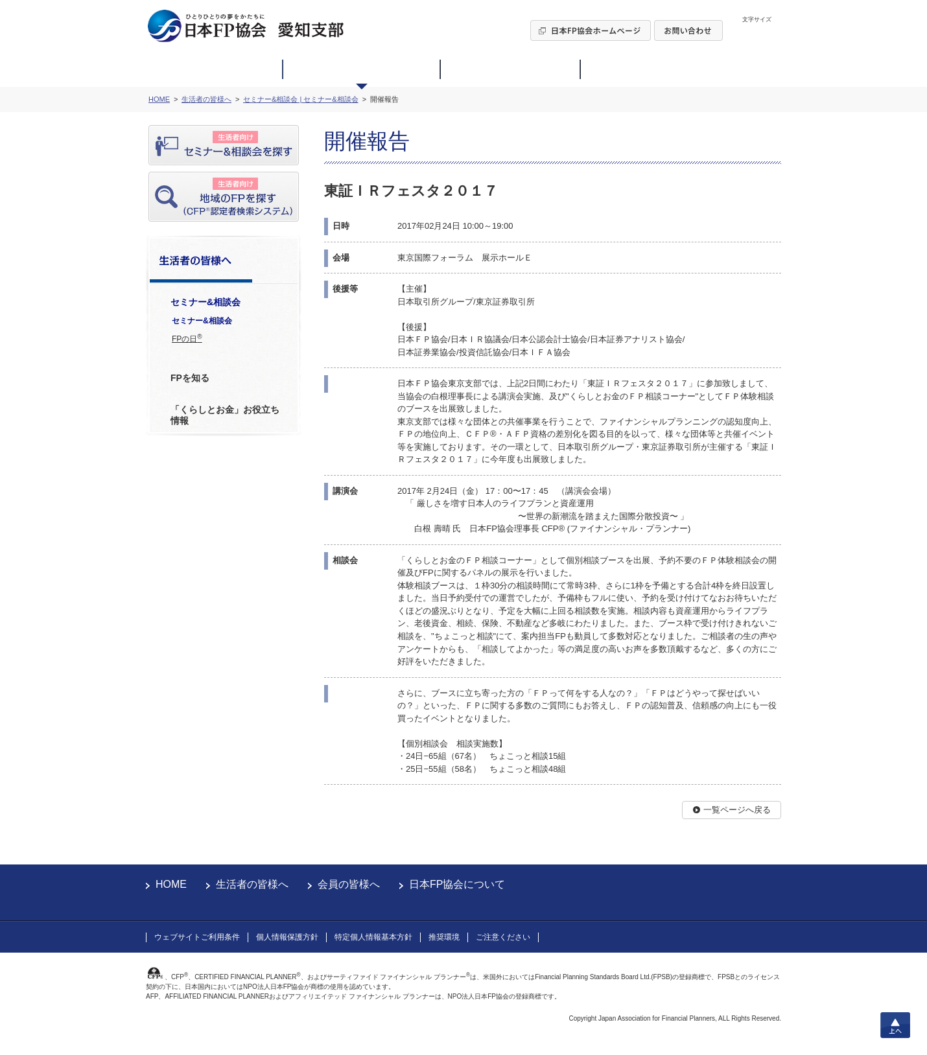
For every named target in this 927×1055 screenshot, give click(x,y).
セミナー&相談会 (202, 320)
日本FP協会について (457, 884)
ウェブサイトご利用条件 (197, 937)
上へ (895, 1025)
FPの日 (187, 338)
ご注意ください (503, 937)
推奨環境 (444, 937)
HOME (171, 884)
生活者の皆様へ (252, 884)
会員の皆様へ (349, 884)
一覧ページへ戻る (737, 810)
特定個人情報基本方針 (373, 937)
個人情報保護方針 (287, 937)
